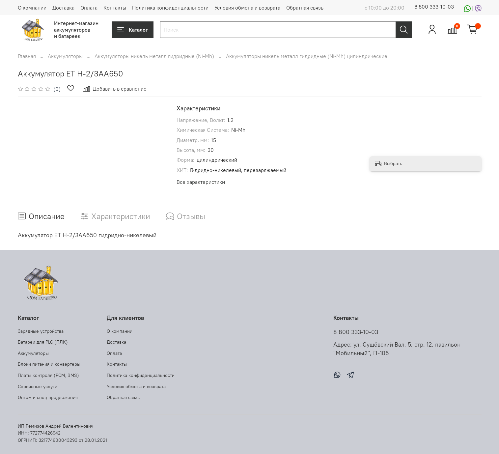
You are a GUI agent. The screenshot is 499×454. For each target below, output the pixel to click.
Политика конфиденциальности (170, 7)
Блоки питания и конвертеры (49, 364)
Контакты (114, 7)
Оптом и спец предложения (48, 397)
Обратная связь (304, 7)
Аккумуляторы (65, 56)
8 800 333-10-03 (434, 6)
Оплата (88, 7)
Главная (27, 56)
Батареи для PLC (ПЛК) (43, 342)
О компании (32, 7)
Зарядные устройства (41, 331)
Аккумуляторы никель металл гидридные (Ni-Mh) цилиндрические (306, 56)
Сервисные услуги (37, 386)
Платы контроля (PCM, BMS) (48, 375)
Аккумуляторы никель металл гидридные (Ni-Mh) (154, 56)
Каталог (132, 29)
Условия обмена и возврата (247, 7)
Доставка (63, 7)
